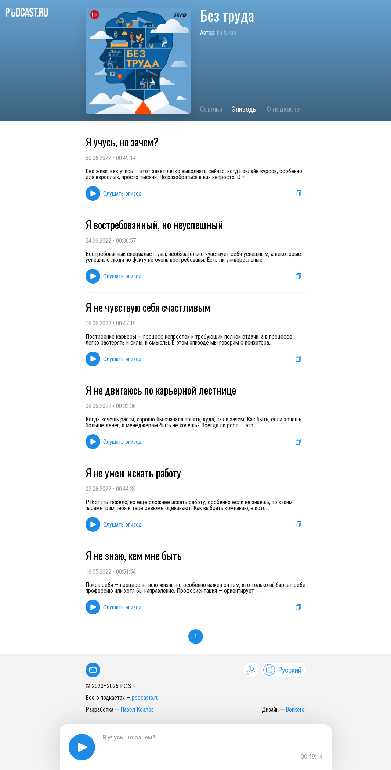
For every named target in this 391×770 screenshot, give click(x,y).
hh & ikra (226, 32)
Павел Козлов (137, 709)
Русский (282, 670)
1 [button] (195, 636)
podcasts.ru (145, 697)
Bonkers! (296, 709)
